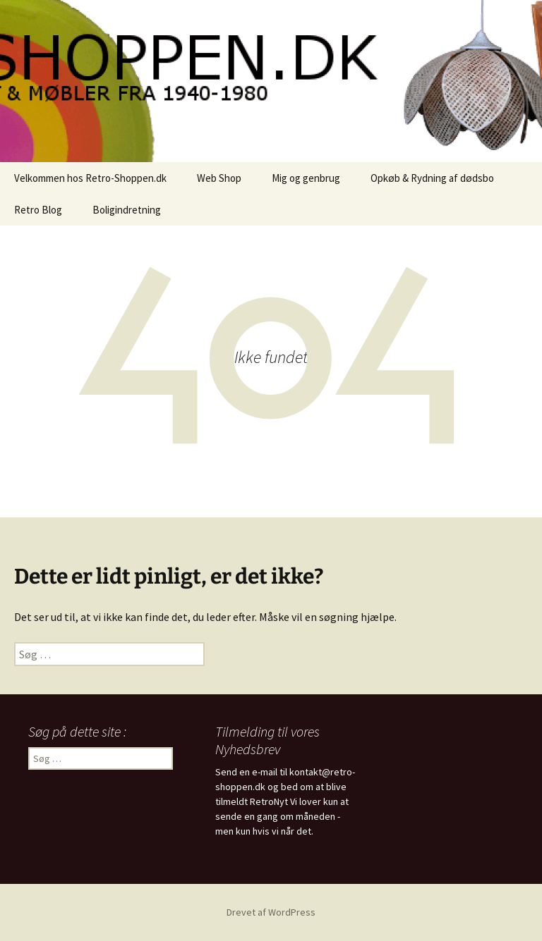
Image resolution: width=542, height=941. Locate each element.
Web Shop (219, 178)
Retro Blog (38, 209)
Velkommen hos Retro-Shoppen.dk (90, 178)
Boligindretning (126, 209)
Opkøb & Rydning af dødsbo (432, 178)
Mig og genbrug (306, 178)
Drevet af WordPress (271, 912)
